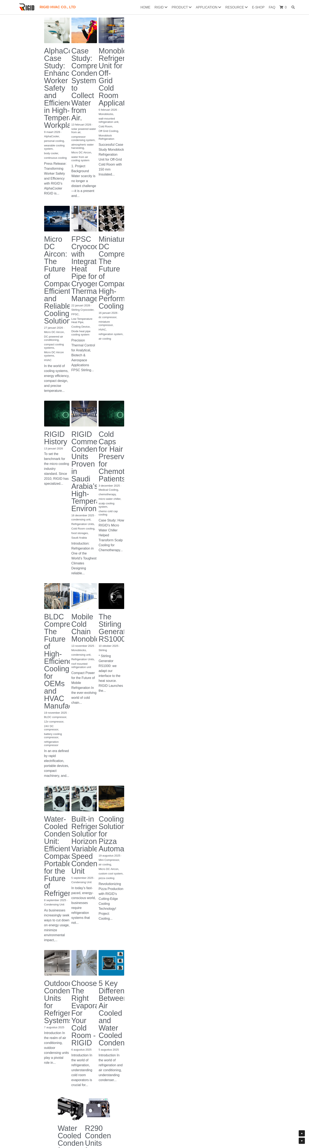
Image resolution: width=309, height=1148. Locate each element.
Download (76, 1119)
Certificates (60, 1119)
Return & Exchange (131, 1119)
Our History (109, 1119)
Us (97, 1119)
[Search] (293, 7)
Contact (90, 1119)
